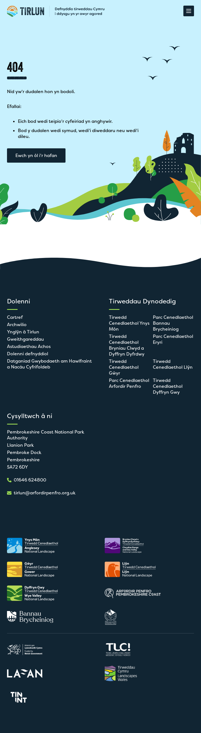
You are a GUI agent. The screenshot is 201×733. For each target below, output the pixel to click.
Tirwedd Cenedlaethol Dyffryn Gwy (168, 386)
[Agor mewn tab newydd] (35, 545)
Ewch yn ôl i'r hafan (36, 155)
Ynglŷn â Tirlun (23, 332)
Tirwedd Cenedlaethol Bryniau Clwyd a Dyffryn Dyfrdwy (126, 345)
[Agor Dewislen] (188, 11)
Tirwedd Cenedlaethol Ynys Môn (129, 323)
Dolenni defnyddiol (27, 354)
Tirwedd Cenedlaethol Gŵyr (124, 367)
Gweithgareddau (25, 339)
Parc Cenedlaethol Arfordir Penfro (129, 383)
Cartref (15, 317)
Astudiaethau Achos (29, 346)
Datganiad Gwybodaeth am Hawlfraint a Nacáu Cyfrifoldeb (49, 364)
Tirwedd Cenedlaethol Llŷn (173, 364)
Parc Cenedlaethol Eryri (173, 339)
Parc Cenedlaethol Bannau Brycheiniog (173, 323)
